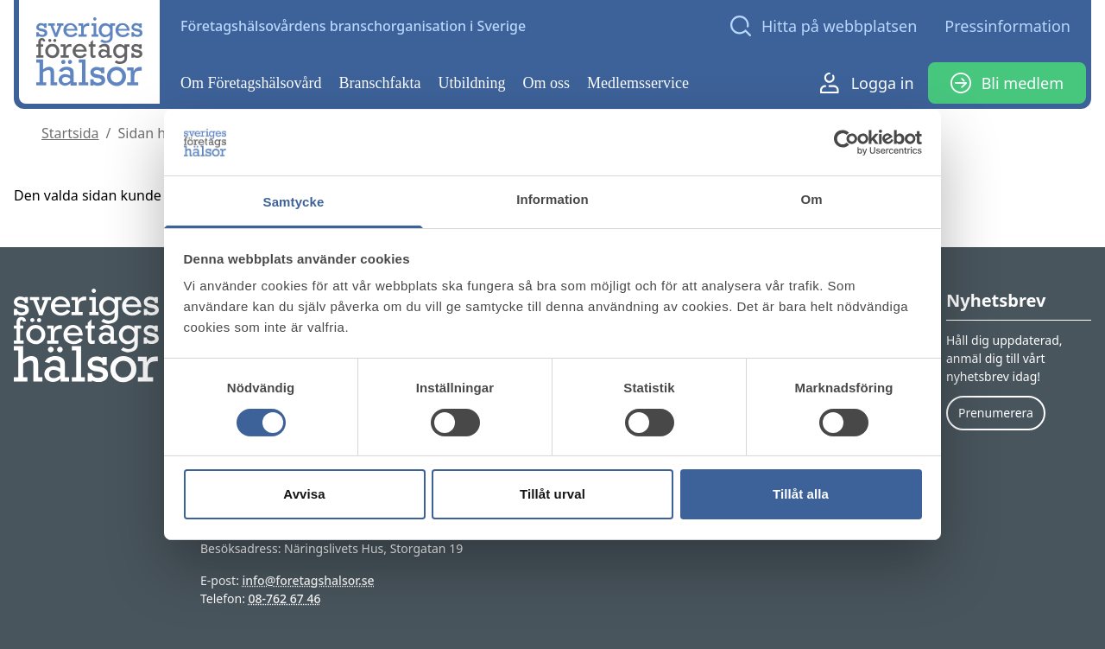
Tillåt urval (552, 494)
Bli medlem (1007, 83)
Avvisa (304, 494)
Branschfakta (380, 83)
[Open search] (823, 26)
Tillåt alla (801, 494)
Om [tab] (811, 199)
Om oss (547, 83)
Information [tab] (552, 199)
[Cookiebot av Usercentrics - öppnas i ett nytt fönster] (846, 143)
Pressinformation (1007, 26)
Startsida (70, 133)
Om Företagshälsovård (250, 83)
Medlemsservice (638, 83)
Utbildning (472, 83)
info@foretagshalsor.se (309, 580)
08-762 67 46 (285, 598)
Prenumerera (995, 412)
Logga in (867, 83)
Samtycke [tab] (294, 201)
